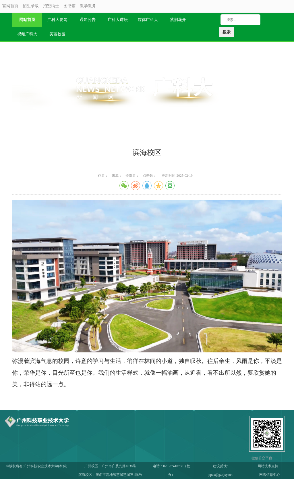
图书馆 (69, 6)
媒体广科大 (148, 20)
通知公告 (88, 20)
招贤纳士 (51, 6)
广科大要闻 (57, 20)
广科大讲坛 (118, 20)
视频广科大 (27, 34)
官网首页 (10, 6)
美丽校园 (57, 34)
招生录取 (31, 6)
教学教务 (88, 6)
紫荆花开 (178, 20)
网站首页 (27, 20)
